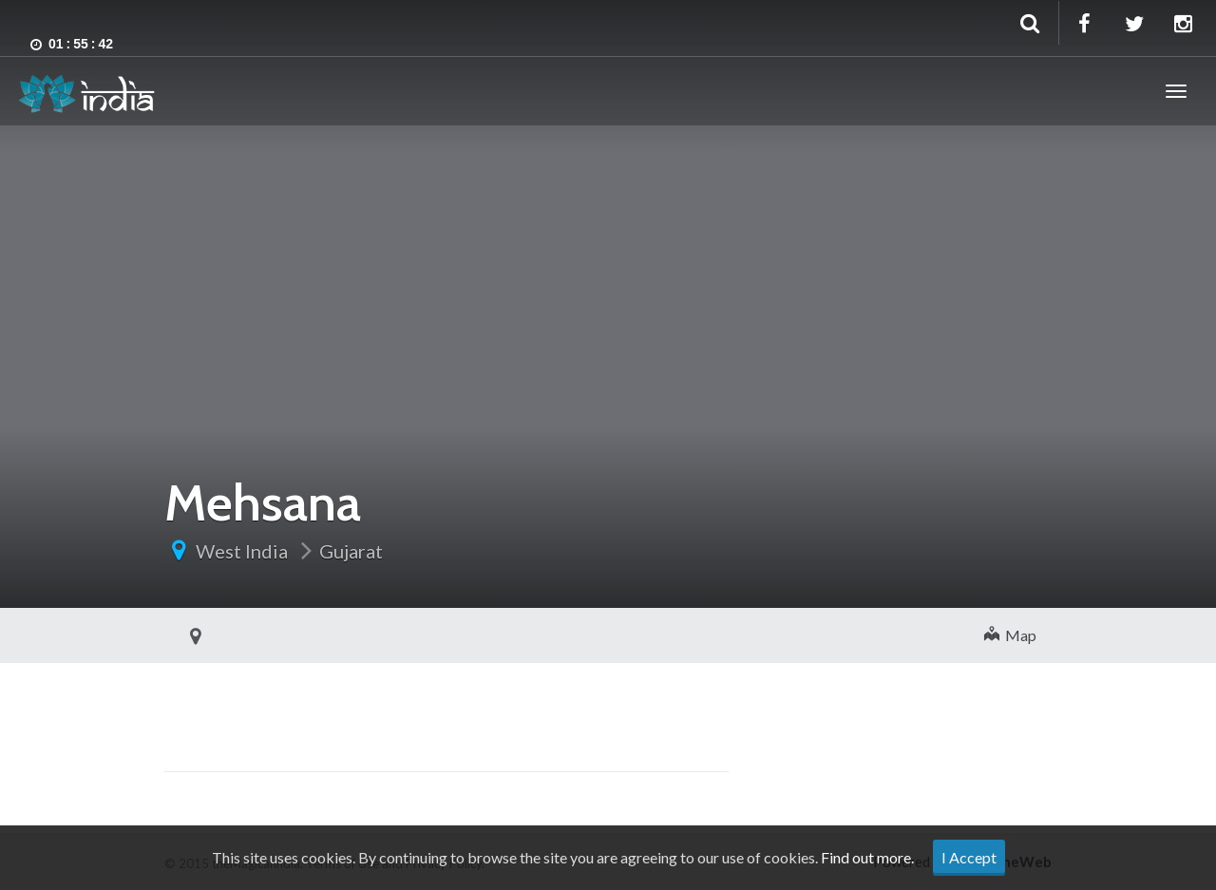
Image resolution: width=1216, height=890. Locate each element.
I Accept (969, 857)
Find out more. (867, 857)
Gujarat (351, 551)
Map (1010, 635)
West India (242, 551)
